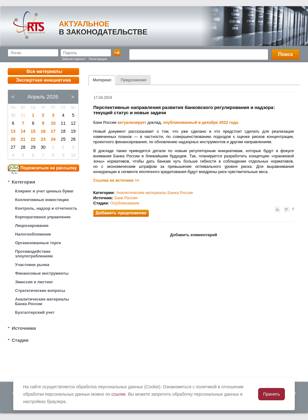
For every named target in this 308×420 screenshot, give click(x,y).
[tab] (102, 80)
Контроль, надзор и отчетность (46, 208)
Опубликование (124, 203)
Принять (271, 394)
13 (12, 131)
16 (43, 131)
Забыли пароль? (74, 59)
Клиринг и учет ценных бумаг (44, 191)
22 (33, 139)
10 (53, 123)
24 (53, 139)
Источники (24, 328)
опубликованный (180, 122)
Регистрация (98, 59)
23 (43, 139)
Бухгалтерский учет (35, 312)
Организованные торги (38, 242)
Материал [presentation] (102, 80)
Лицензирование (32, 225)
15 (33, 131)
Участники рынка (32, 264)
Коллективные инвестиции (42, 199)
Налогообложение (33, 234)
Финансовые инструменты (42, 273)
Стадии (20, 340)
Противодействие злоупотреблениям (34, 253)
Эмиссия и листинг (34, 282)
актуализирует (132, 122)
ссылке (118, 394)
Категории (23, 181)
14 (23, 131)
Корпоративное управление (43, 217)
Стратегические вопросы (40, 290)
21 (23, 139)
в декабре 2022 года (218, 122)
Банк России (125, 198)
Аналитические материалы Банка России (42, 301)
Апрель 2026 (42, 97)
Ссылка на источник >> (116, 180)
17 (53, 131)
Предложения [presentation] (133, 80)
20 (12, 139)
